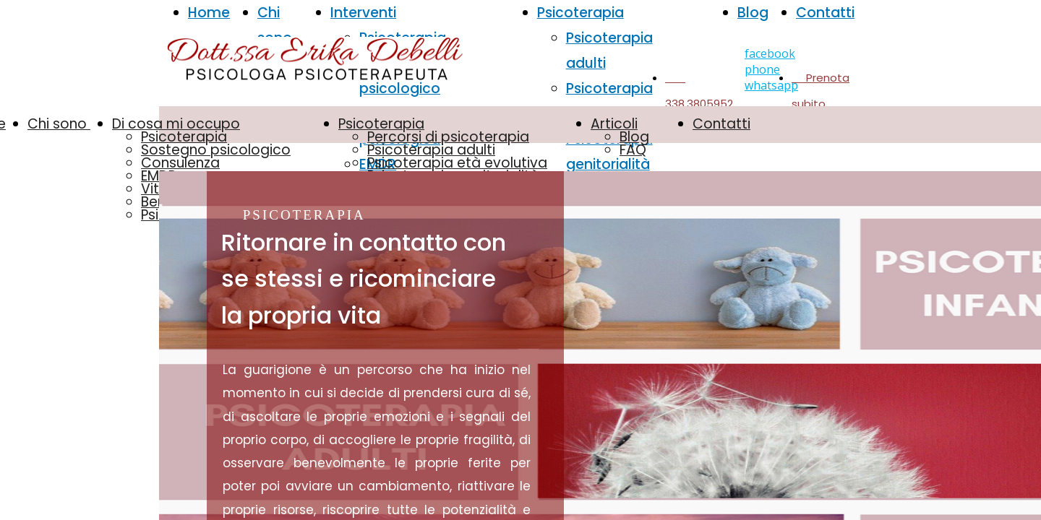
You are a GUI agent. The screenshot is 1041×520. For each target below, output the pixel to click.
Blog (752, 12)
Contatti (825, 12)
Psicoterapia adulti (431, 150)
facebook (770, 53)
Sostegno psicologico (216, 150)
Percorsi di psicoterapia (448, 137)
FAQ (633, 150)
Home (209, 12)
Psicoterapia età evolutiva (457, 163)
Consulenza (180, 163)
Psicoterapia (184, 137)
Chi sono (58, 124)
